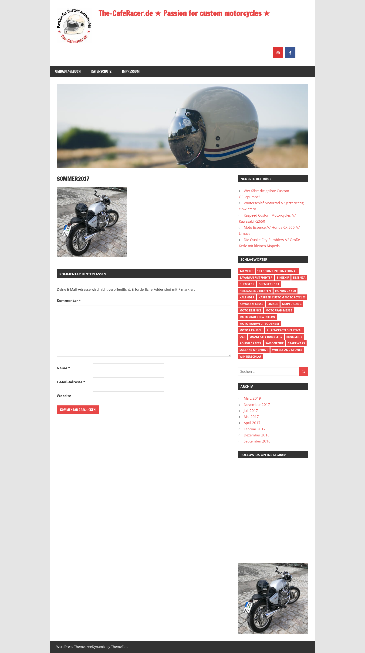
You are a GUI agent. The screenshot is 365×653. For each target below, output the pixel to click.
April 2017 (252, 422)
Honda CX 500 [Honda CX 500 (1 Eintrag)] (285, 291)
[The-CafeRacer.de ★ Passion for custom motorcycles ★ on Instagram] (278, 52)
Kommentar (69, 300)
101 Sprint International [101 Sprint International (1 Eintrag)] (277, 271)
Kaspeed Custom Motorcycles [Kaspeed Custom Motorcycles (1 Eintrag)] (282, 297)
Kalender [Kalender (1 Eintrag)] (247, 297)
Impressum (131, 71)
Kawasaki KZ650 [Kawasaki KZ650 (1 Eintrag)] (251, 304)
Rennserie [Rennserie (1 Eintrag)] (294, 337)
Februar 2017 (255, 429)
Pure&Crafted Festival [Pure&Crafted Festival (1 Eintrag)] (284, 330)
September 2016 (257, 441)
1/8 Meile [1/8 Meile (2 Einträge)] (246, 271)
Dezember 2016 (257, 435)
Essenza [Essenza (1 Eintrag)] (299, 278)
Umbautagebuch (68, 71)
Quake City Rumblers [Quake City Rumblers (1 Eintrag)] (266, 337)
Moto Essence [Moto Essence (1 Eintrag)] (250, 310)
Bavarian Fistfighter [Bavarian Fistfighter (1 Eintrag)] (256, 278)
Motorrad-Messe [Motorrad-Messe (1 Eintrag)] (279, 310)
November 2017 (257, 404)
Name (63, 368)
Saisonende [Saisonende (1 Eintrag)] (274, 343)
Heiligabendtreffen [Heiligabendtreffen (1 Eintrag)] (255, 291)
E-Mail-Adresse (71, 382)
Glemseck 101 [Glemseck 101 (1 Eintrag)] (269, 284)
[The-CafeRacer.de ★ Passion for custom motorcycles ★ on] (302, 52)
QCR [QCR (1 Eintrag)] (243, 337)
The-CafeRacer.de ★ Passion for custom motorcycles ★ (184, 13)
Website (64, 395)
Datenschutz (101, 71)
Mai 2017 (251, 416)
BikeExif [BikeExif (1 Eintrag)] (283, 278)
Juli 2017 (251, 410)
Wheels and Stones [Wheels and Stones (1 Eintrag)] (287, 350)
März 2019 (252, 398)
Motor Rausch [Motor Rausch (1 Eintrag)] (251, 330)
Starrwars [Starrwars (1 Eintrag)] (296, 343)
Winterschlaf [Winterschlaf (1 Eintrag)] (250, 357)
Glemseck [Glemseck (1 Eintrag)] (247, 284)
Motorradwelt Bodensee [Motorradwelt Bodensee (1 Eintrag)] (260, 324)
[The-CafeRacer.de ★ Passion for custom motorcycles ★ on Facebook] (290, 52)
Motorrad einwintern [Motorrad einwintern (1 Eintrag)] (257, 317)
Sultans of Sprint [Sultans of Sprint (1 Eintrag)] (254, 350)
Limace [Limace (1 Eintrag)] (272, 304)
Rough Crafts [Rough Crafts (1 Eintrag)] (250, 343)
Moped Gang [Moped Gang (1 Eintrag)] (292, 304)
